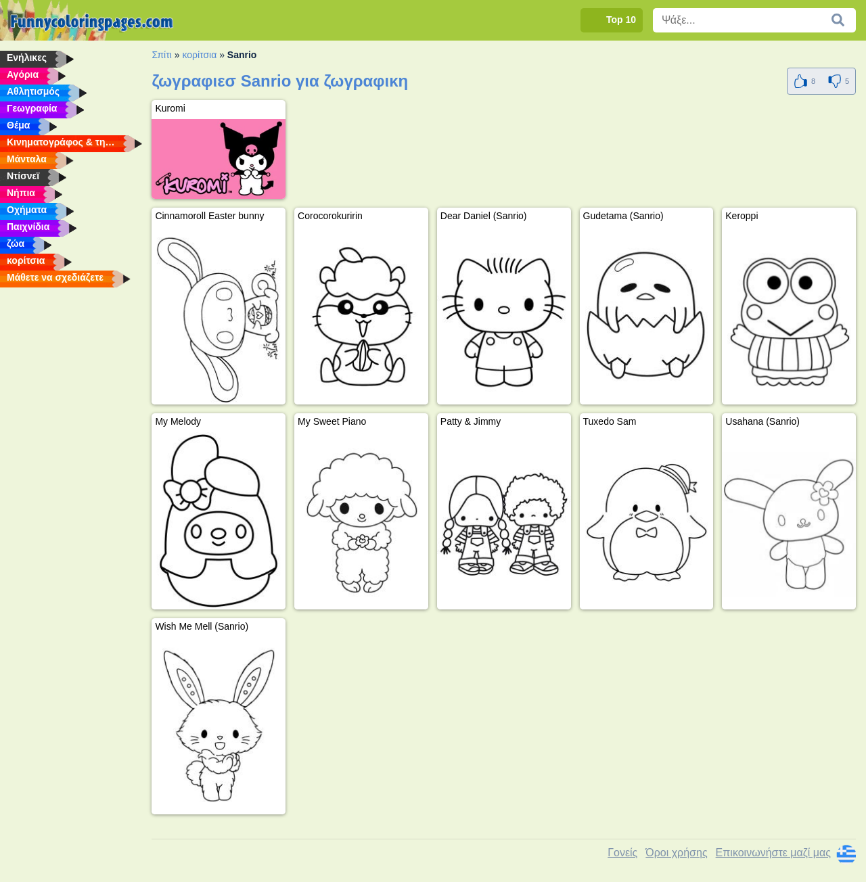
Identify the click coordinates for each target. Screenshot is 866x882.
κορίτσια (199, 54)
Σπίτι (161, 54)
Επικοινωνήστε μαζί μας (773, 852)
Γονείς (622, 852)
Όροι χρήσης (676, 852)
